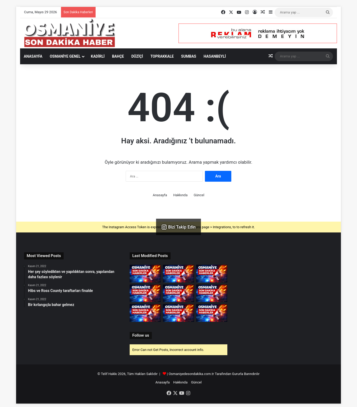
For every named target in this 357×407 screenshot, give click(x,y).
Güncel (199, 195)
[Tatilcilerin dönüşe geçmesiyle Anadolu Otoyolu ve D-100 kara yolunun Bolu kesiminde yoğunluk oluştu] (211, 293)
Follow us (140, 335)
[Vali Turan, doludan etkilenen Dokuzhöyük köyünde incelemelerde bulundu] (178, 313)
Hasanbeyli (215, 56)
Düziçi (137, 56)
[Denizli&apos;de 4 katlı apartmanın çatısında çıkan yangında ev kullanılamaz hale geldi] (211, 313)
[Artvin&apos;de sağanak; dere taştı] (145, 313)
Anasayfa (33, 56)
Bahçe (118, 56)
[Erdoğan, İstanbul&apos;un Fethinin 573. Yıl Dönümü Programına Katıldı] (211, 273)
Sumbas (188, 56)
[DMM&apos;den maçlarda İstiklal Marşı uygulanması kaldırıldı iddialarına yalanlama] (178, 293)
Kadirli (98, 56)
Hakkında (180, 195)
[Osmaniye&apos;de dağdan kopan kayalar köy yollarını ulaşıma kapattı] (178, 273)
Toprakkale (162, 56)
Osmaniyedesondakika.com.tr (191, 374)
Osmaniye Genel (65, 56)
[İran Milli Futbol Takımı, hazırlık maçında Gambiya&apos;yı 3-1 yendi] (145, 293)
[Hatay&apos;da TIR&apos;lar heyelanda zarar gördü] (145, 273)
